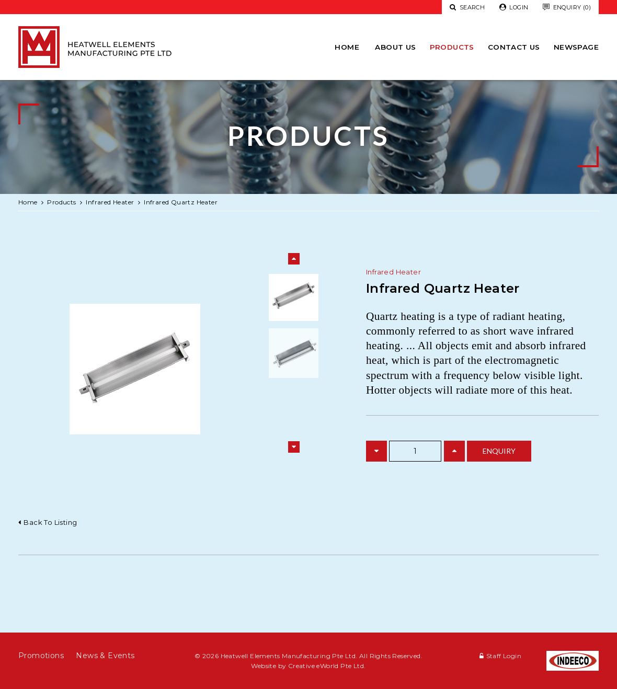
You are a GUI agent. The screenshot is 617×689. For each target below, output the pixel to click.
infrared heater (110, 202)
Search (467, 7)
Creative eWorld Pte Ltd (326, 666)
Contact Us (514, 47)
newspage (576, 47)
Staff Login (503, 656)
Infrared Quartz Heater (181, 202)
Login (514, 7)
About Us (395, 47)
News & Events (105, 655)
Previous (294, 259)
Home (347, 47)
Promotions (41, 655)
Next (294, 447)
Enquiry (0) (567, 7)
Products (452, 47)
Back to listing (50, 522)
